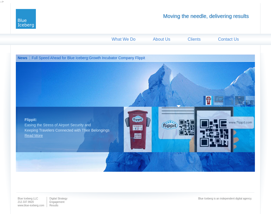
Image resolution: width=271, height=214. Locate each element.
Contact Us (228, 39)
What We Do (123, 39)
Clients (194, 39)
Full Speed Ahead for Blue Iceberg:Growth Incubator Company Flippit (88, 58)
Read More (34, 135)
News (22, 58)
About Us (161, 39)
